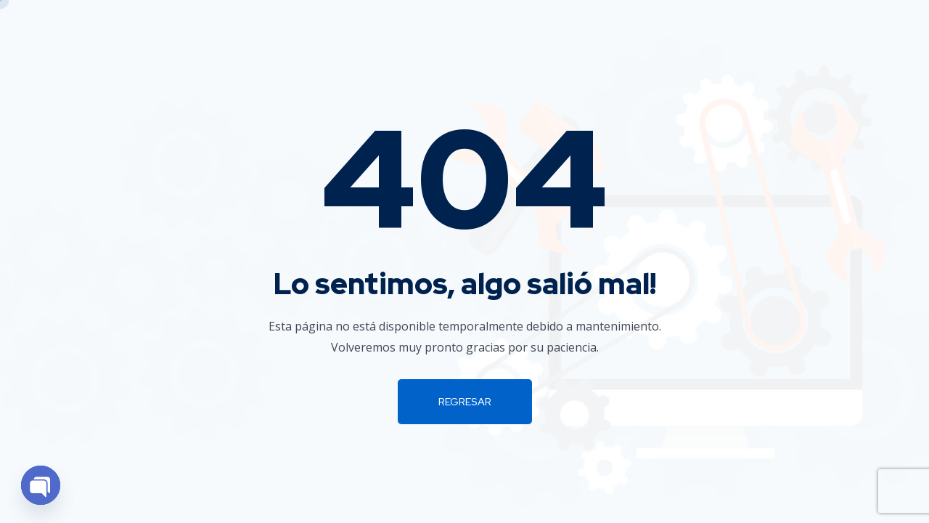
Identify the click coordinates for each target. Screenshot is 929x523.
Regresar (464, 401)
